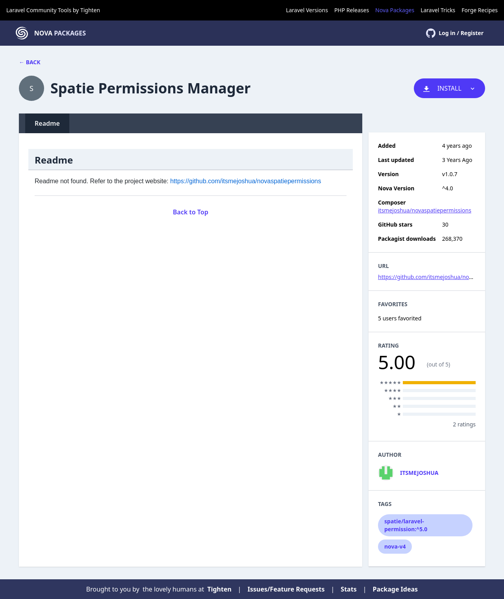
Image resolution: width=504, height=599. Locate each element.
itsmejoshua (419, 472)
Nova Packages (394, 10)
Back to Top (190, 212)
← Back (30, 62)
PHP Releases (351, 10)
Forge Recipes (479, 10)
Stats (348, 589)
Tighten (90, 10)
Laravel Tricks (438, 10)
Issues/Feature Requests (286, 589)
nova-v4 (395, 546)
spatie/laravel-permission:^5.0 (405, 525)
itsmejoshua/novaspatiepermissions (424, 210)
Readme (47, 123)
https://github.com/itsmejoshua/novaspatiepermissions (245, 181)
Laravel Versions (307, 10)
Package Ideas (395, 589)
